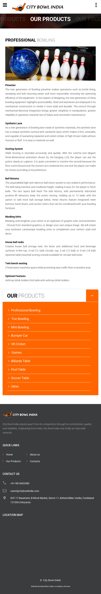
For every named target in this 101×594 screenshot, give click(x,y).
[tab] (50, 295)
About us (35, 454)
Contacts (35, 461)
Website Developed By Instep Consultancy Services (50, 586)
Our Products (13, 461)
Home (9, 454)
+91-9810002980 (19, 483)
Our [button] (52, 295)
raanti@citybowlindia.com (24, 491)
